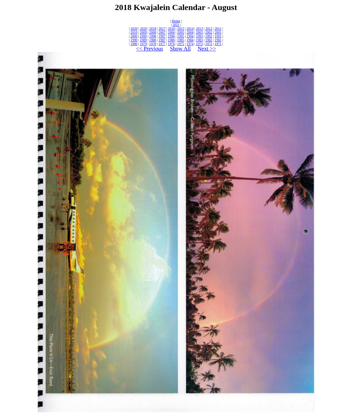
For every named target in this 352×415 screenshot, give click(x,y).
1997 (162, 36)
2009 (143, 32)
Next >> (207, 49)
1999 (143, 36)
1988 (152, 40)
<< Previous (149, 49)
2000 (133, 36)
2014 (190, 28)
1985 (180, 40)
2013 (199, 28)
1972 (208, 44)
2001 (218, 32)
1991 (218, 36)
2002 (208, 32)
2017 (162, 28)
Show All (180, 49)
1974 (190, 44)
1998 (152, 36)
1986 (171, 40)
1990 (133, 40)
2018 (152, 28)
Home (176, 21)
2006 (171, 32)
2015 (180, 28)
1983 (199, 40)
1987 (162, 40)
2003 (199, 32)
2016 (171, 28)
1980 (133, 44)
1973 (199, 44)
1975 (180, 44)
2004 (190, 32)
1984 (190, 40)
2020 (133, 28)
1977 (162, 44)
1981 (218, 40)
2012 (208, 28)
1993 (199, 36)
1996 (171, 36)
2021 (176, 25)
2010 (133, 32)
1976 (171, 44)
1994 (190, 36)
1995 (180, 36)
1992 (208, 36)
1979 (143, 44)
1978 (152, 44)
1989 (143, 40)
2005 (180, 32)
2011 (218, 28)
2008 (152, 32)
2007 (162, 32)
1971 (218, 44)
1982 (208, 40)
